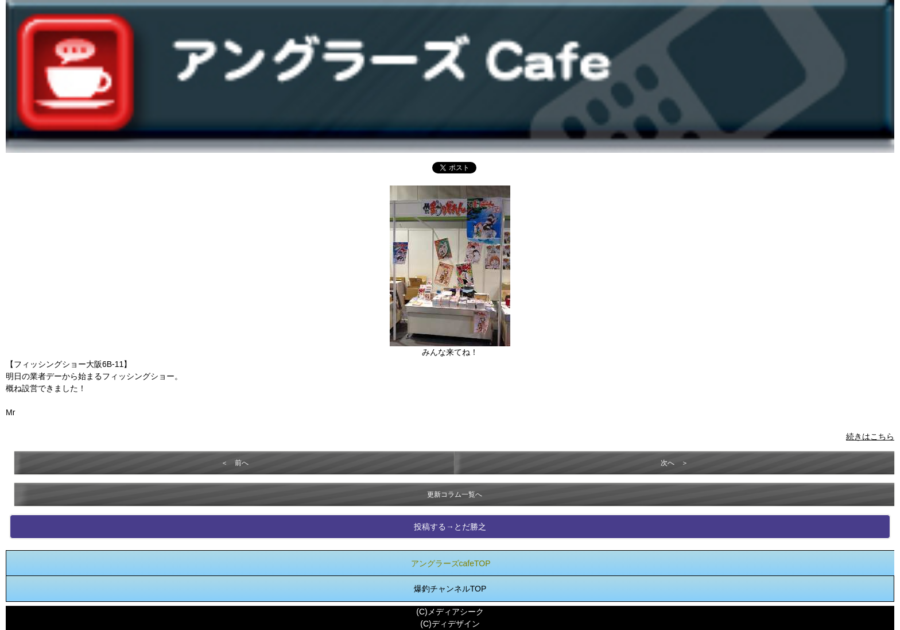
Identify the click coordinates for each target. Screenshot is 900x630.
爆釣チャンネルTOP (450, 588)
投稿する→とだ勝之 (450, 526)
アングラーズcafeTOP (451, 563)
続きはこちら (870, 436)
